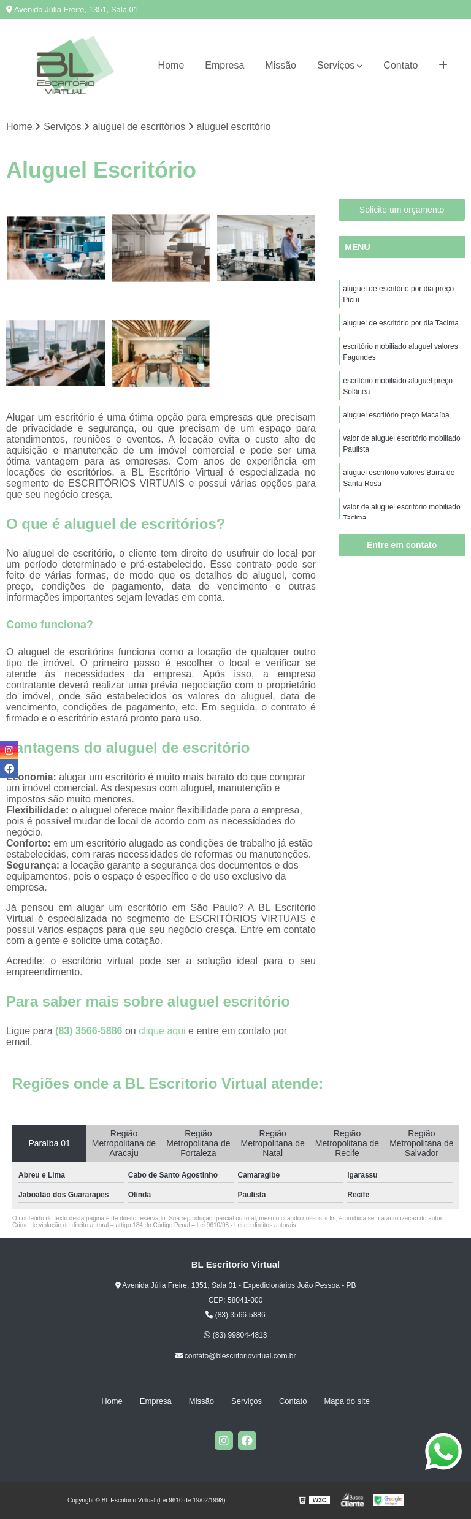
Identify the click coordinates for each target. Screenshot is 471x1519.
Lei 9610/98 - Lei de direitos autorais (246, 1225)
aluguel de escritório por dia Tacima (401, 323)
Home (171, 65)
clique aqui (162, 1031)
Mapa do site (346, 1401)
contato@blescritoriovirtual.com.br (235, 1356)
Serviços (335, 65)
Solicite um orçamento (402, 210)
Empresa (224, 65)
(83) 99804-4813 (235, 1335)
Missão (280, 65)
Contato (400, 65)
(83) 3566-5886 (90, 1031)
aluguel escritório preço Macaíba (396, 415)
